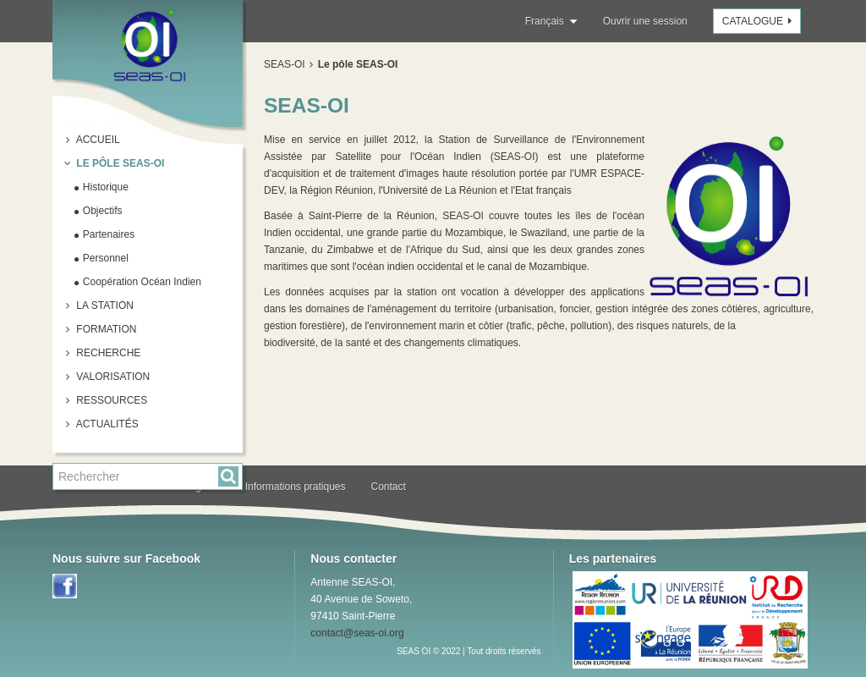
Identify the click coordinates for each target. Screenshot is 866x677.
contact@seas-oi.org (356, 633)
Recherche (107, 353)
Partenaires (107, 234)
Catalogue (759, 21)
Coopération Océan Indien (140, 282)
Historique (104, 187)
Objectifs (101, 211)
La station (104, 305)
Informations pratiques (295, 487)
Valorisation (112, 377)
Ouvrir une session (645, 21)
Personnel (104, 258)
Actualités (106, 424)
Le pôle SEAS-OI (119, 163)
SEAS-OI (284, 64)
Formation (105, 329)
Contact (388, 487)
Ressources (110, 400)
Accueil (97, 140)
